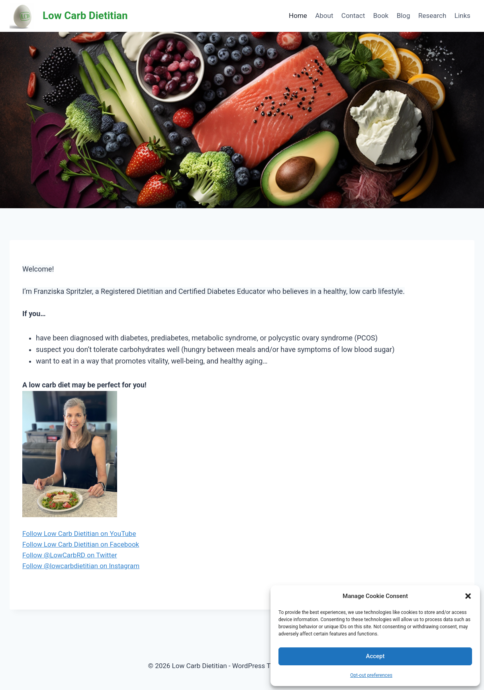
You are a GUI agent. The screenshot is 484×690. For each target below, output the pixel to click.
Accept (375, 656)
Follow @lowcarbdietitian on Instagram (80, 566)
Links (462, 16)
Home (298, 16)
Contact (353, 16)
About (324, 16)
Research (432, 16)
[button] (468, 596)
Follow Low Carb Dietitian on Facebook (80, 544)
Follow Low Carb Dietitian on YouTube (79, 534)
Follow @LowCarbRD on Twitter (69, 555)
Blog (403, 16)
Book (381, 16)
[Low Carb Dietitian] (69, 16)
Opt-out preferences (371, 675)
